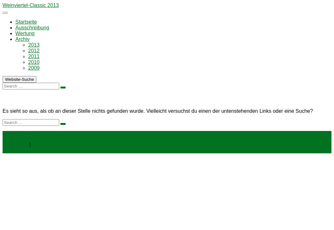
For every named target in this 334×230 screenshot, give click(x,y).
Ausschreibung (32, 27)
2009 (34, 68)
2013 (34, 45)
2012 (34, 50)
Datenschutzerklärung (57, 144)
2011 (34, 56)
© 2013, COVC (20, 133)
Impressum (15, 144)
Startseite (26, 22)
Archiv (22, 39)
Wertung (25, 33)
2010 (34, 62)
